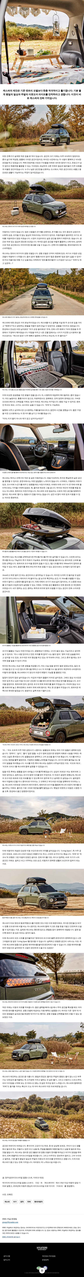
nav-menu (42, 1270)
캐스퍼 (7, 1202)
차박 (29, 1202)
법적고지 (7, 1260)
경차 (22, 1202)
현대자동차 (74, 78)
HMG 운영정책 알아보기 (11, 1237)
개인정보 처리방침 (49, 1256)
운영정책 (45, 1260)
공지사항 (7, 1256)
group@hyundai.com (10, 1222)
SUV (15, 1202)
